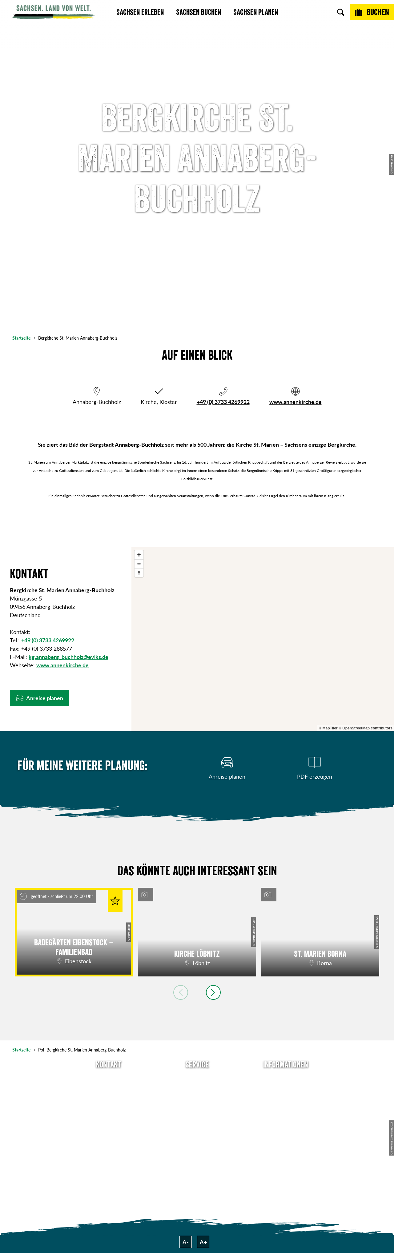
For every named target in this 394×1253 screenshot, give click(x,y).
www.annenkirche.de (295, 401)
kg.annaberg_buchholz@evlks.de (68, 656)
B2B (197, 1111)
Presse (197, 1100)
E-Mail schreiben (108, 1089)
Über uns (286, 1078)
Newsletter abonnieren (197, 1089)
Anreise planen (197, 1078)
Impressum (285, 1100)
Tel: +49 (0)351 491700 (108, 1078)
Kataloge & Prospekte (197, 1122)
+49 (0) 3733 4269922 (223, 401)
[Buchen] (372, 12)
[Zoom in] (139, 554)
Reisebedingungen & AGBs (285, 1146)
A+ (203, 1242)
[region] (262, 639)
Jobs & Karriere (286, 1089)
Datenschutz (285, 1111)
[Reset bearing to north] (139, 572)
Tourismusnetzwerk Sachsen (285, 1127)
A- (186, 1242)
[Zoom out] (139, 563)
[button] (39, 698)
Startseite (21, 338)
